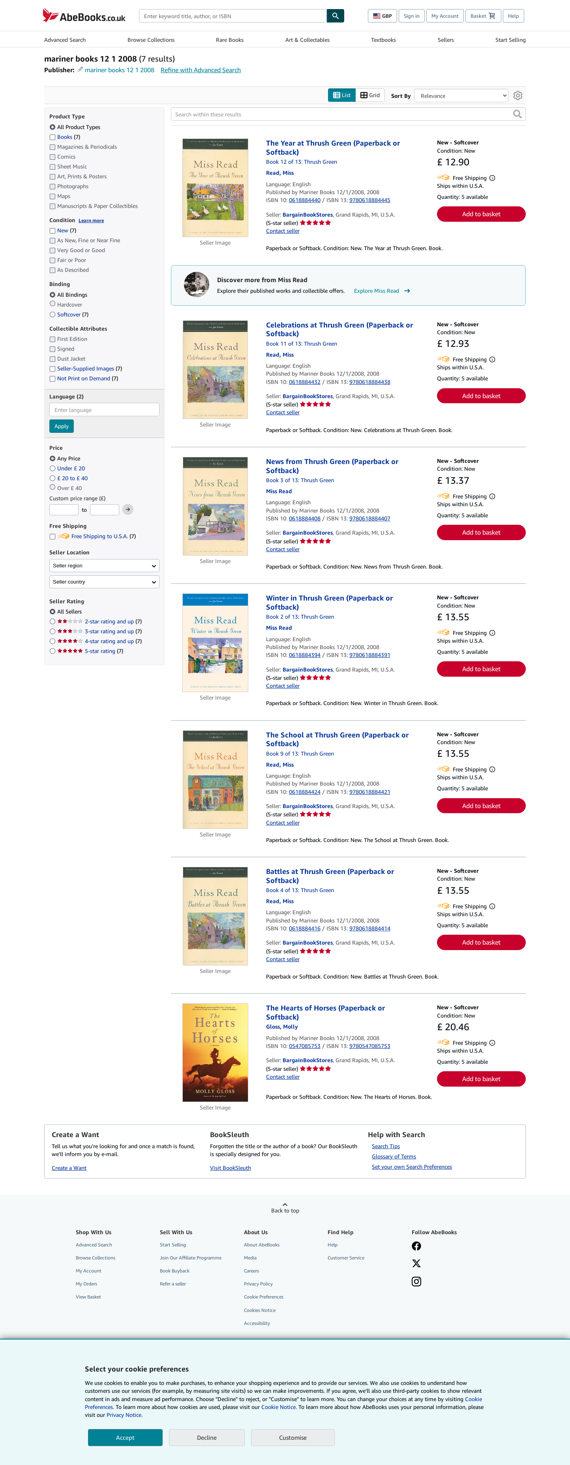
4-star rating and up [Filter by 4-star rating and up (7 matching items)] (99, 641)
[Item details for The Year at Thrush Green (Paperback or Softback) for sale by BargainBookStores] (215, 187)
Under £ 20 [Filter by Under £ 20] (67, 468)
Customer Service (346, 1258)
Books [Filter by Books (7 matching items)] (64, 136)
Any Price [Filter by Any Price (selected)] (65, 458)
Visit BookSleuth (230, 1167)
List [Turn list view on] (342, 95)
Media (250, 1258)
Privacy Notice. (124, 1414)
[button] (517, 114)
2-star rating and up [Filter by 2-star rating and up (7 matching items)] (99, 621)
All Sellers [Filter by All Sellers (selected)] (70, 611)
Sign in (412, 16)
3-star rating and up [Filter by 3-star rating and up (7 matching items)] (99, 631)
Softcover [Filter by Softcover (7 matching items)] (68, 314)
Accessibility (257, 1323)
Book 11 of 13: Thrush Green (301, 343)
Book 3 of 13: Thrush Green (300, 480)
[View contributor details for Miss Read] (280, 172)
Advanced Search (65, 39)
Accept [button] (125, 1437)
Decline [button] (207, 1437)
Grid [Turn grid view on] (370, 95)
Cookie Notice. (279, 1406)
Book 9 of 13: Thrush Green (300, 753)
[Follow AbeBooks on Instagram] (416, 1282)
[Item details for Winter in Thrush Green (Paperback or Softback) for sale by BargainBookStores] (215, 642)
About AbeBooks (261, 1245)
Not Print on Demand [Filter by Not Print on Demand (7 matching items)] (83, 378)
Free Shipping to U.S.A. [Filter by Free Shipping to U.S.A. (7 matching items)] (92, 536)
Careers (251, 1271)
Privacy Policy (258, 1284)
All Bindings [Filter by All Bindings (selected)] (69, 294)
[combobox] (232, 15)
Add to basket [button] (481, 214)
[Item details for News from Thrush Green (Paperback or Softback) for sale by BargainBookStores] (215, 506)
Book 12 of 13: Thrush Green (301, 161)
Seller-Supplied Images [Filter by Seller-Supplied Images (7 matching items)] (85, 368)
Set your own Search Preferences (412, 1166)
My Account (445, 16)
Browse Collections (151, 39)
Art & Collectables (307, 39)
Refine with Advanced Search (201, 70)
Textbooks (383, 39)
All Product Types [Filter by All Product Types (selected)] (75, 126)
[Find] (335, 15)
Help (513, 16)
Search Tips (386, 1146)
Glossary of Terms (394, 1156)
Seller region (67, 566)
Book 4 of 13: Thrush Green (300, 890)
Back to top (285, 1210)
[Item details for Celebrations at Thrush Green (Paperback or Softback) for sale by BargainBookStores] (215, 369)
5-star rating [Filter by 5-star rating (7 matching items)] (90, 650)
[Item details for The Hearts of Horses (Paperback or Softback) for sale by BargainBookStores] (215, 1052)
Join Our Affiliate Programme (190, 1258)
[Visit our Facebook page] (416, 1246)
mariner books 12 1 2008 (119, 70)
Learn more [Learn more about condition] (91, 220)
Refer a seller (173, 1284)
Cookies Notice (260, 1310)
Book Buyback (174, 1271)
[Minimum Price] (64, 509)
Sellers (446, 39)
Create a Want (69, 1167)
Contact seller (283, 230)
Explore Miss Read (383, 291)
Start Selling (510, 39)
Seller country (69, 582)
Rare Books (230, 39)
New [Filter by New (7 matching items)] (62, 230)
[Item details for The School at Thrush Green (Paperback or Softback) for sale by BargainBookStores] (215, 779)
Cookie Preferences (263, 1297)
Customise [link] (293, 1437)
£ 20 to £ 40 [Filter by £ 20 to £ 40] (69, 478)
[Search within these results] (348, 114)
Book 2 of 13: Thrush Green (300, 616)
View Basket (88, 1297)
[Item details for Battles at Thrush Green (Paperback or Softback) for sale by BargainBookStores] (215, 916)
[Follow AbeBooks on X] (416, 1264)
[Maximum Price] (104, 509)
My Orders (86, 1284)
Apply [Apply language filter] (61, 426)
